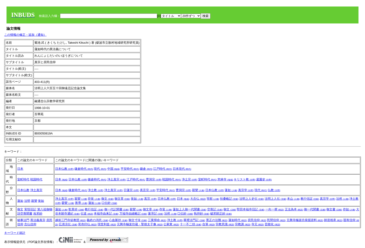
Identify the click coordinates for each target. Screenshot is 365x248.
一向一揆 (274, 209)
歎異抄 (76, 209)
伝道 (87, 213)
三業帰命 (157, 220)
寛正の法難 (217, 220)
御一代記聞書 (116, 209)
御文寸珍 (137, 220)
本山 (293, 198)
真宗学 (246, 190)
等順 (212, 198)
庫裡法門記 (194, 220)
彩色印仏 (87, 224)
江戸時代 (162, 168)
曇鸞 (67, 203)
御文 (107, 198)
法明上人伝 (275, 198)
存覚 (94, 198)
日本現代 (182, 168)
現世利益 (107, 224)
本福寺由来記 (106, 213)
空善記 (215, 209)
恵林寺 (225, 179)
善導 (81, 203)
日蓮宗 (131, 190)
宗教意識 (225, 224)
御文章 (122, 198)
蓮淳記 (155, 213)
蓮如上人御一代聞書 (189, 209)
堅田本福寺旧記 (250, 209)
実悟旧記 (30, 209)
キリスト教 (244, 179)
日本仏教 (64, 168)
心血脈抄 (118, 220)
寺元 (257, 224)
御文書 (334, 209)
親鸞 (198, 190)
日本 (20, 168)
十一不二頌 (191, 224)
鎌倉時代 (83, 168)
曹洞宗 (154, 179)
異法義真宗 (37, 220)
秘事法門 (23, 220)
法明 (27, 200)
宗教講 (242, 224)
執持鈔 (202, 213)
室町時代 (23, 179)
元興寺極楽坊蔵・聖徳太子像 (140, 224)
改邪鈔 (37, 213)
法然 (342, 198)
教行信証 (310, 198)
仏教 (274, 190)
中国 (113, 168)
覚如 (41, 200)
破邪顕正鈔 (221, 213)
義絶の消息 (97, 220)
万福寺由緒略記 (133, 213)
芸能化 (272, 224)
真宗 (150, 198)
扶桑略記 (229, 198)
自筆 (208, 224)
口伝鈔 (109, 203)
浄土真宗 (116, 179)
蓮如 (231, 190)
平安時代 (130, 168)
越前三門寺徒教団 (70, 220)
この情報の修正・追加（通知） (25, 34)
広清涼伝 (68, 224)
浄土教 (95, 190)
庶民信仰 (257, 220)
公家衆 (171, 224)
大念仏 (198, 198)
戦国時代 (36, 179)
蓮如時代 (237, 220)
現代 (100, 168)
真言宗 (147, 190)
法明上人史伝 (251, 198)
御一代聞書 (315, 209)
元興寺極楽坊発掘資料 (305, 220)
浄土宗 (189, 179)
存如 (349, 209)
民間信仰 (276, 220)
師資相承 (333, 220)
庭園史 (264, 179)
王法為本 (294, 209)
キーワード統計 (14, 233)
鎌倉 (146, 168)
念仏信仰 (30, 224)
